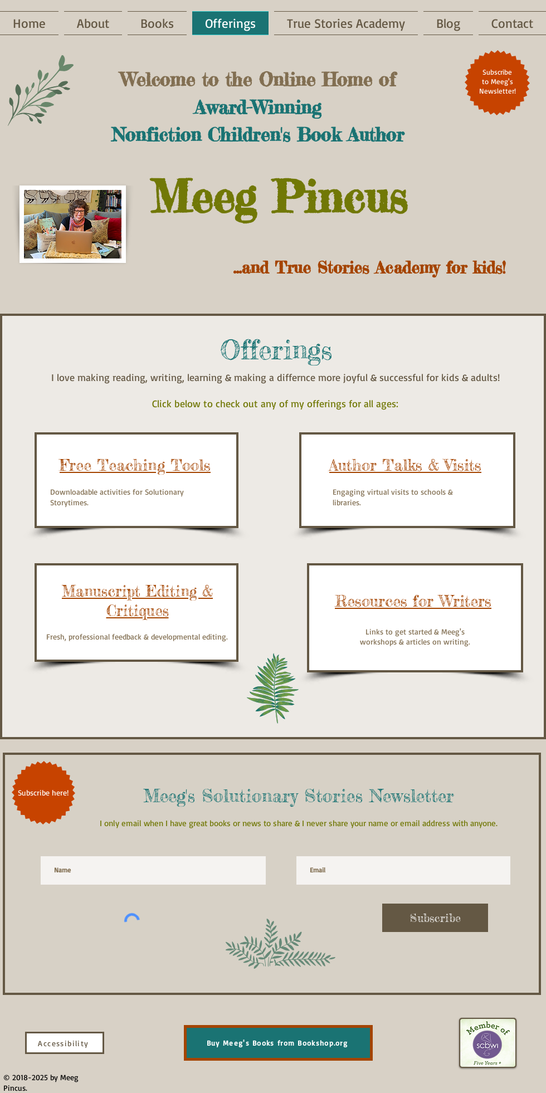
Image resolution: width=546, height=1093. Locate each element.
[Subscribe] (435, 918)
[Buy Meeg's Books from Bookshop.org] (278, 1043)
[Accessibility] (64, 1043)
